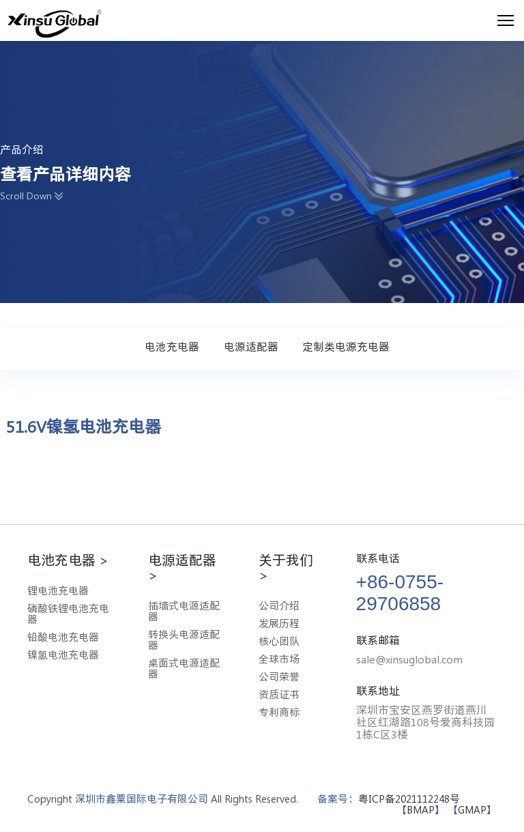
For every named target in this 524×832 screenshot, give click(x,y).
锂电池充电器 (58, 591)
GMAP (472, 810)
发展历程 (279, 623)
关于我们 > (286, 567)
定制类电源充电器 (346, 346)
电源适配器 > (182, 567)
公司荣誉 (279, 677)
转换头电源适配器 (184, 639)
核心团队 (279, 641)
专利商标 (279, 712)
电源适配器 (251, 346)
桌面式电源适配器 (184, 668)
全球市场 (279, 659)
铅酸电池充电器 (63, 637)
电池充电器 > (67, 559)
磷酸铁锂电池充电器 (68, 614)
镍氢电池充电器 (63, 655)
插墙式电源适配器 (184, 611)
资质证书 (279, 694)
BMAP (421, 810)
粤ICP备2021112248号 (409, 799)
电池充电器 (172, 346)
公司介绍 (279, 606)
